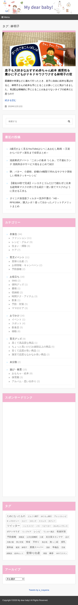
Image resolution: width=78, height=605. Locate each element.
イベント (17, 319)
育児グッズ (16, 338)
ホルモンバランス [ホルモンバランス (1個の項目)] (60, 526)
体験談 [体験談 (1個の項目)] (21, 537)
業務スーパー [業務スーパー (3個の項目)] (36, 547)
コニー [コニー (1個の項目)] (24, 521)
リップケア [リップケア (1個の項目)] (26, 532)
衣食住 (13, 234)
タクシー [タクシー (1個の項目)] (51, 521)
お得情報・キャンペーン (25, 265)
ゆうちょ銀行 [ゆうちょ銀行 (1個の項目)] (46, 516)
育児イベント (17, 257)
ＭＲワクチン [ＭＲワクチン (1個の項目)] (61, 553)
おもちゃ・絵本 (20, 373)
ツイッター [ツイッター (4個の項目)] (13, 525)
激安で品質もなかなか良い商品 (29, 354)
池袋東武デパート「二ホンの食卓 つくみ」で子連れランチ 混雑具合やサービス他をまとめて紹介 (40, 162)
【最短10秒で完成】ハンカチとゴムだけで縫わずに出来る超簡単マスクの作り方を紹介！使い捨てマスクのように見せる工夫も (40, 187)
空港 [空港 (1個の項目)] (63, 547)
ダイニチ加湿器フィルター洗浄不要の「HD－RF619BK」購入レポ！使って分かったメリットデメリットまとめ (40, 202)
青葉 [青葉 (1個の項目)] (45, 553)
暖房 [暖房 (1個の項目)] (17, 547)
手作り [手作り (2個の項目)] (36, 542)
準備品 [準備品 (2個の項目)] (55, 547)
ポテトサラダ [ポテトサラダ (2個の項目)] (13, 531)
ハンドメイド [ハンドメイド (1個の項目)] (28, 526)
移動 (14, 331)
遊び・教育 (16, 369)
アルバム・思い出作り (24, 381)
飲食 (14, 300)
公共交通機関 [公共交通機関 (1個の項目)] (32, 537)
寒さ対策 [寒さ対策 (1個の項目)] (19, 542)
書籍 (14, 288)
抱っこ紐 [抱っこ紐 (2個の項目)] (54, 542)
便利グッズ (18, 284)
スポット (17, 323)
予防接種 (17, 269)
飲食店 (15, 327)
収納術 (15, 292)
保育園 (15, 377)
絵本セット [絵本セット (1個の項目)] (18, 553)
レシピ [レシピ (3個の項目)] (37, 531)
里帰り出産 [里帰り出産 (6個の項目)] (33, 553)
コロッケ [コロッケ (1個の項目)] (32, 521)
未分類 (13, 362)
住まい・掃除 (19, 246)
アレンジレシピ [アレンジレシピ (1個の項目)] (60, 516)
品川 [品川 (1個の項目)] (67, 537)
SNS (14, 280)
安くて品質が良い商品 (24, 350)
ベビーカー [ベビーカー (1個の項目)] (46, 526)
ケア (14, 249)
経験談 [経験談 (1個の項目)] (9, 553)
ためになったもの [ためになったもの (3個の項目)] (16, 516)
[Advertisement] (39, 451)
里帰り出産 (18, 261)
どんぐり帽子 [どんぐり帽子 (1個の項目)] (33, 516)
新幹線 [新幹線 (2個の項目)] (10, 547)
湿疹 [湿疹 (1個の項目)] (48, 547)
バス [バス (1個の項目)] (38, 526)
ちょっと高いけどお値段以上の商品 (31, 346)
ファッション (19, 238)
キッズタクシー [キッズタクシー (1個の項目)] (13, 521)
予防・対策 (18, 304)
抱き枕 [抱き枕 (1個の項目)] (44, 542)
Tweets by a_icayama (39, 590)
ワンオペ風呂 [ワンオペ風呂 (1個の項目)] (48, 532)
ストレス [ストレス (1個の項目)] (42, 521)
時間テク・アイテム (23, 296)
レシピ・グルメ (20, 242)
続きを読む (10, 100)
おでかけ (14, 315)
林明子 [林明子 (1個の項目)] (24, 547)
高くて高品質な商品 (23, 342)
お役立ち (14, 276)
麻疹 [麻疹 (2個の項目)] (51, 553)
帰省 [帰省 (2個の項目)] (28, 542)
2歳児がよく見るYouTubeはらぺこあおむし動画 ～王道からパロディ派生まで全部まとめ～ (40, 150)
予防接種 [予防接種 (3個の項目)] (11, 537)
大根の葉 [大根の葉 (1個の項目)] (10, 542)
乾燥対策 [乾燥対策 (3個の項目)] (61, 531)
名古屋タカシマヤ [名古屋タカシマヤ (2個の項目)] (54, 537)
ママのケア (18, 308)
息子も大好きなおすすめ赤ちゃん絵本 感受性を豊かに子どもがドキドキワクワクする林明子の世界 (38, 74)
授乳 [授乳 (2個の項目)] (63, 542)
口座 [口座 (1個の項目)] (41, 537)
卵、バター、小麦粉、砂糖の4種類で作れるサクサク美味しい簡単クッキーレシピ (41, 173)
